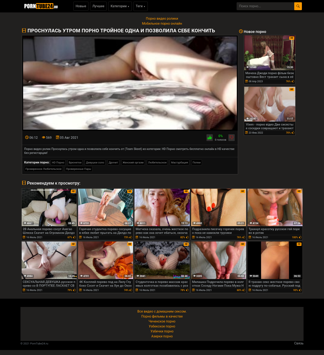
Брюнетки (75, 162)
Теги (140, 6)
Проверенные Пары (78, 168)
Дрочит (113, 162)
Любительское (157, 162)
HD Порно (58, 162)
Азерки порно (162, 336)
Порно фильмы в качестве (162, 316)
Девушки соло (95, 162)
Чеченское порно (162, 321)
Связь (299, 343)
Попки (197, 162)
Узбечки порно (161, 331)
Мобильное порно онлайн (162, 23)
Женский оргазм (133, 162)
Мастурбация (179, 162)
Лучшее (98, 6)
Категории (120, 6)
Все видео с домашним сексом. (162, 311)
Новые (81, 6)
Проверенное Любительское (43, 168)
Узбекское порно (162, 326)
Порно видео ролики (162, 19)
